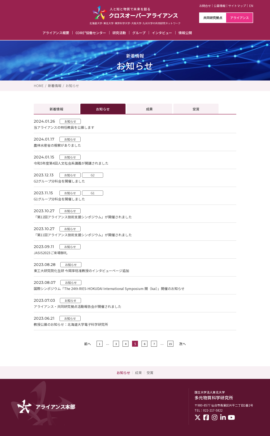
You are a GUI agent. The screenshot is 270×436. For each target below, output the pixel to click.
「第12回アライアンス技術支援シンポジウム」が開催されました (83, 216)
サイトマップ (237, 5)
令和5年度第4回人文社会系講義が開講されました (71, 163)
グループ (139, 32)
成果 (149, 108)
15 (170, 343)
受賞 (196, 108)
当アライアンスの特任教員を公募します (64, 127)
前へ (87, 343)
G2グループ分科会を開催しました (59, 181)
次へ (182, 343)
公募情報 (219, 5)
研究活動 (119, 32)
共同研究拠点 (212, 17)
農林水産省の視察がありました (57, 145)
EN (251, 5)
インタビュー (162, 32)
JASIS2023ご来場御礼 (50, 252)
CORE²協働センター (91, 32)
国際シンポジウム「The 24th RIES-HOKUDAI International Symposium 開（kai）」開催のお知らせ (109, 288)
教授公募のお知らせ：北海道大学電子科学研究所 (71, 324)
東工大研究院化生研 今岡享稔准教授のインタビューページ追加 (81, 270)
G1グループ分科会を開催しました (59, 198)
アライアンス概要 (55, 32)
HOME (39, 85)
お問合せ (205, 5)
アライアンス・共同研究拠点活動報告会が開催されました (77, 306)
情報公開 (185, 32)
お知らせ (72, 85)
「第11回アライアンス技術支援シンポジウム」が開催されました (83, 234)
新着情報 (54, 85)
